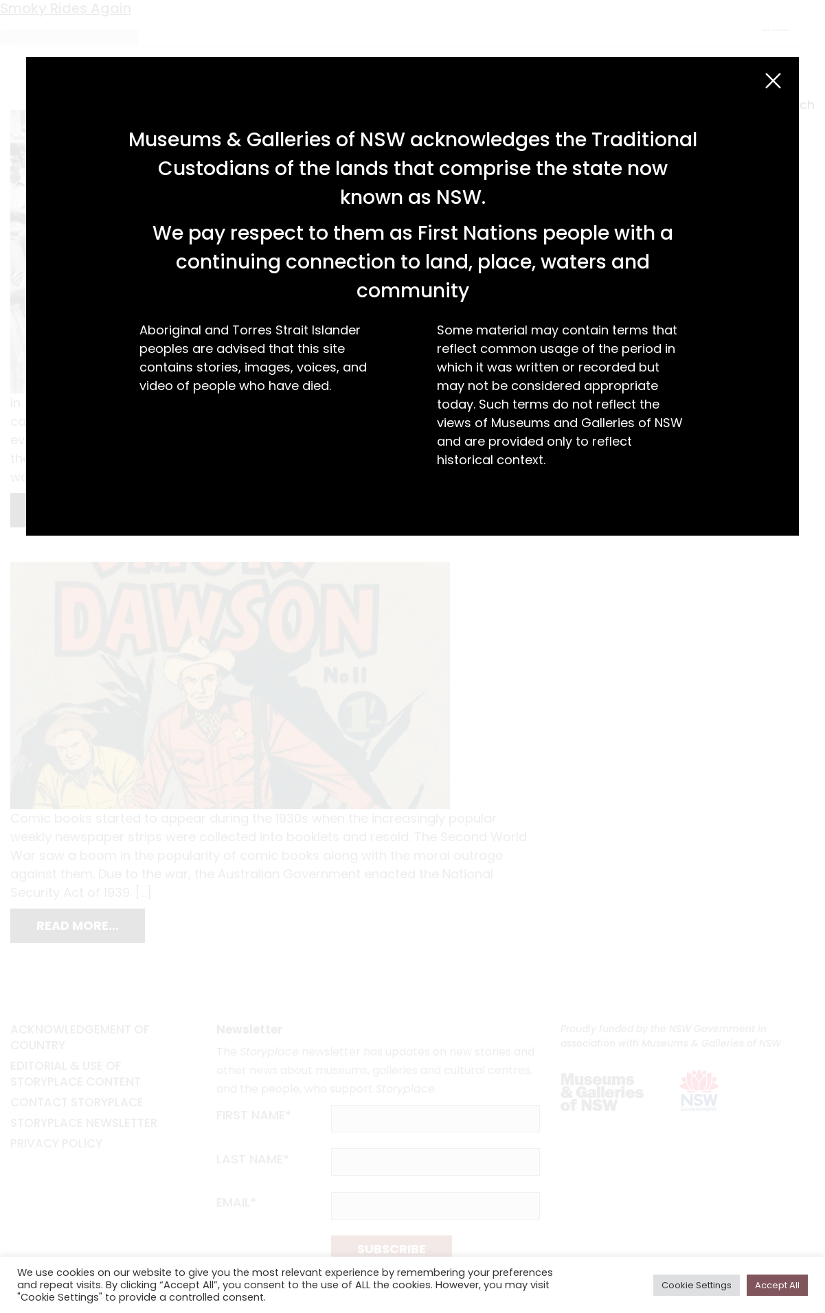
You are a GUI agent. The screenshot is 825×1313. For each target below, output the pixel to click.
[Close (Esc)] (773, 80)
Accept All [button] (777, 1285)
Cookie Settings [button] (697, 1285)
